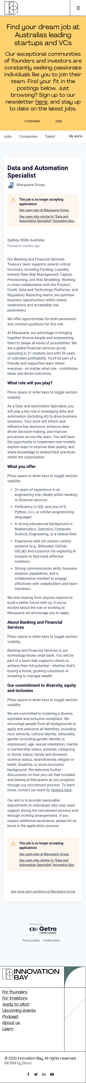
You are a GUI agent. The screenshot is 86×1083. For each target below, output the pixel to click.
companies (28, 136)
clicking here (61, 790)
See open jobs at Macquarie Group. (44, 210)
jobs (8, 136)
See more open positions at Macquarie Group (43, 891)
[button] (43, 390)
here (41, 102)
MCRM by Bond (18, 1063)
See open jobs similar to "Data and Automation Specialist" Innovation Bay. (47, 219)
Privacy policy (30, 940)
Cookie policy (51, 940)
